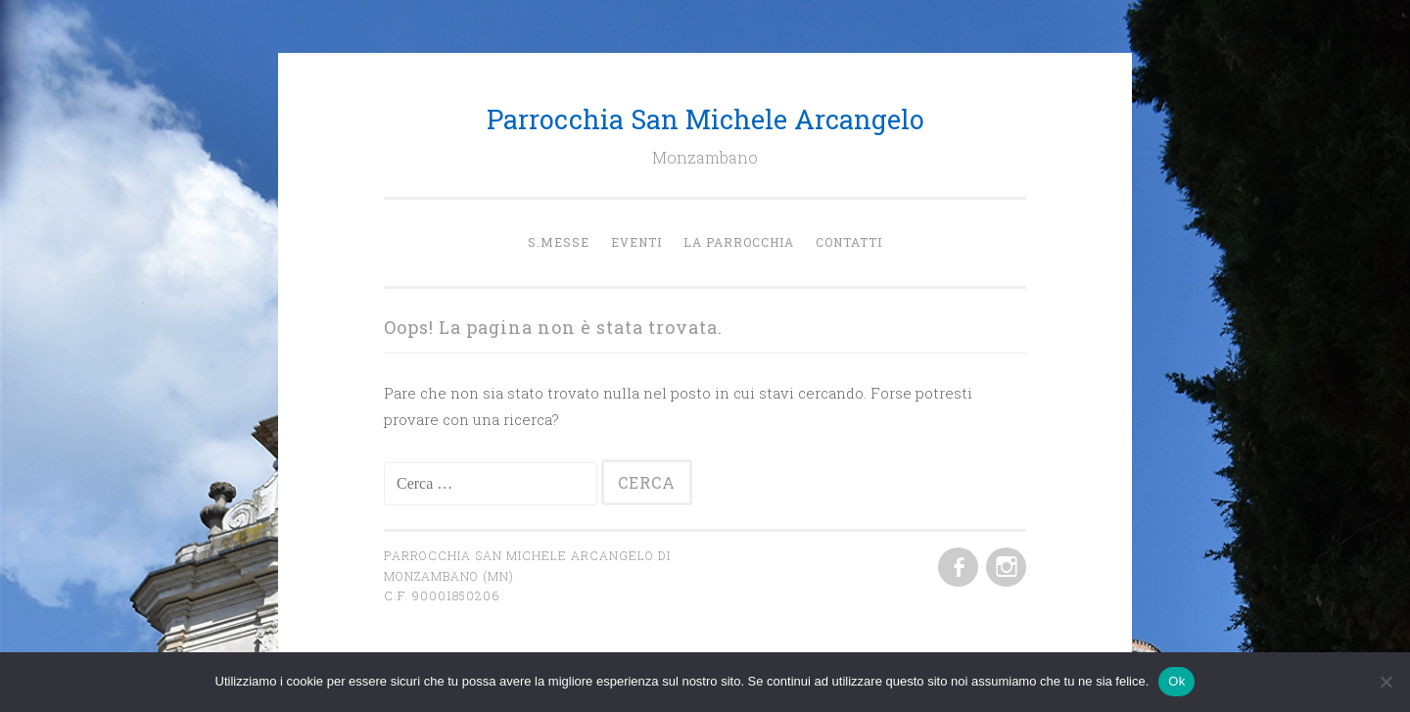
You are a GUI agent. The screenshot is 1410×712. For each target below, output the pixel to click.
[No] (1385, 681)
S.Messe (558, 242)
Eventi (636, 242)
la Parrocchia (738, 242)
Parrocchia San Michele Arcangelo (705, 119)
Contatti (849, 242)
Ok (1176, 681)
